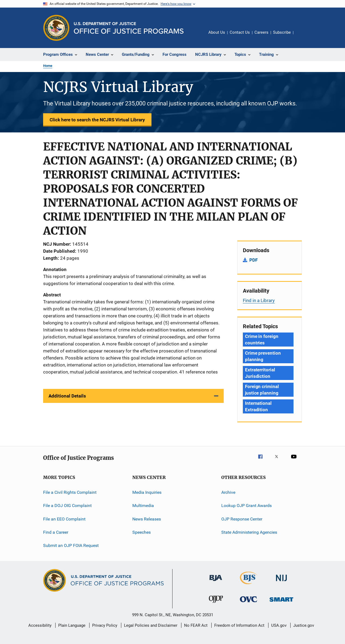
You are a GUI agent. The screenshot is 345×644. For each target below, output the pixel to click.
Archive (228, 492)
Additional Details (67, 396)
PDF (253, 260)
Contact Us (240, 32)
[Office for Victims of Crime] (248, 603)
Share (302, 36)
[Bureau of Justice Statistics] (248, 585)
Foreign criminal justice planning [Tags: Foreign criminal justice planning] (262, 390)
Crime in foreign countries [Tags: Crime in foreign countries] (261, 339)
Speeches (141, 532)
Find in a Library (259, 300)
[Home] (129, 28)
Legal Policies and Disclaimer (150, 625)
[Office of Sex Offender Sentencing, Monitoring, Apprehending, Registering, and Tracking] (281, 602)
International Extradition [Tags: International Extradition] (258, 406)
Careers (261, 32)
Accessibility (39, 625)
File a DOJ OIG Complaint (67, 505)
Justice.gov (303, 625)
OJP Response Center (241, 519)
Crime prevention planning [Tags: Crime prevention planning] (263, 356)
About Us (216, 32)
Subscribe (282, 32)
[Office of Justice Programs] (56, 28)
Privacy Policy (104, 625)
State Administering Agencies (249, 532)
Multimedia (143, 505)
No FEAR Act (196, 625)
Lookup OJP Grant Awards (246, 505)
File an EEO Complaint (64, 519)
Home (47, 66)
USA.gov (279, 625)
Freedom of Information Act (239, 625)
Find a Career (55, 532)
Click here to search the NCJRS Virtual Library (97, 119)
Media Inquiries (146, 492)
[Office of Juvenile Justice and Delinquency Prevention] (216, 603)
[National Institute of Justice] (281, 582)
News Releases (146, 519)
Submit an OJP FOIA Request (71, 545)
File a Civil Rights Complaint (69, 492)
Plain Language (71, 625)
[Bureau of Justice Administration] (215, 582)
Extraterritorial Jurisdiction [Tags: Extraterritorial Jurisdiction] (260, 373)
